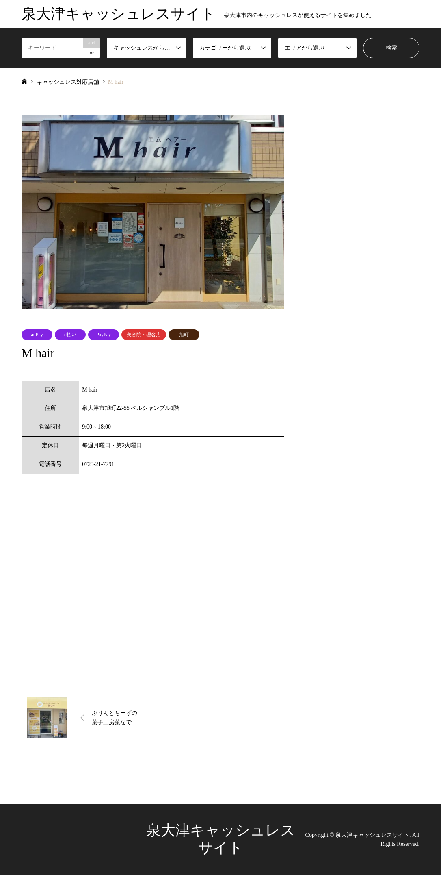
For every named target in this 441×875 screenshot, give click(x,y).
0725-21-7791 (98, 464)
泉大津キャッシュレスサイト (372, 834)
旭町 (184, 334)
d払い (70, 334)
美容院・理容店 (144, 334)
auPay (37, 334)
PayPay (103, 334)
